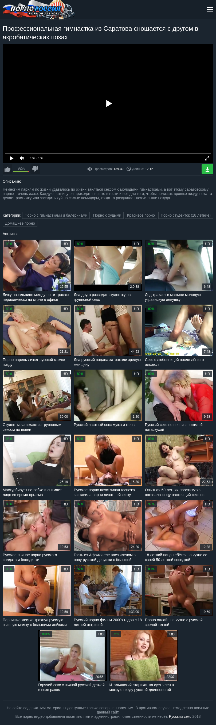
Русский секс (180, 716)
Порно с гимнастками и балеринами (56, 215)
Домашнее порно (20, 223)
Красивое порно (141, 215)
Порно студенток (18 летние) (186, 215)
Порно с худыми (107, 215)
